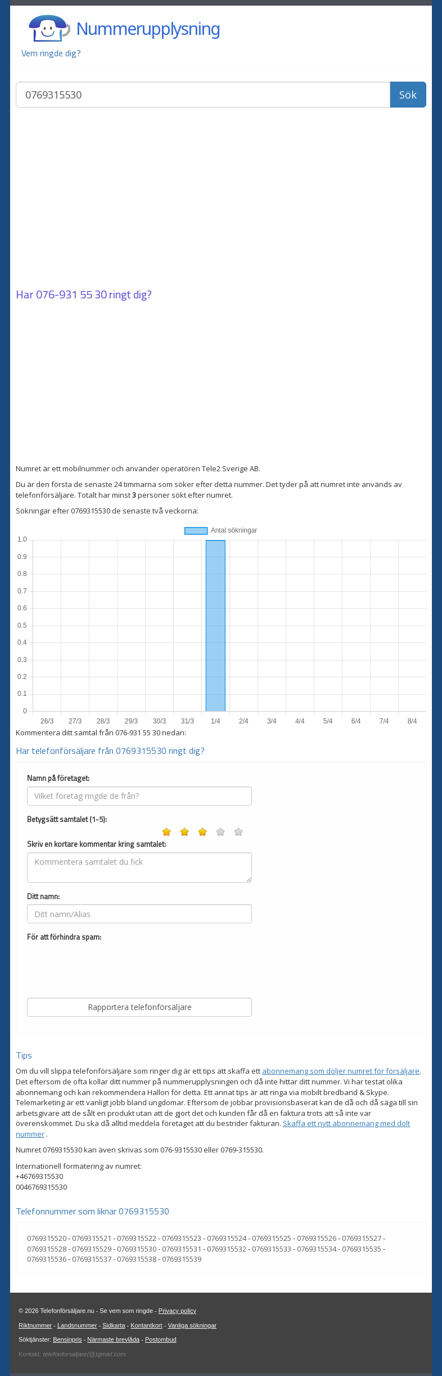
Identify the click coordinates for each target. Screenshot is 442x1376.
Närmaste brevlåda (113, 1339)
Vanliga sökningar (192, 1325)
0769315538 (136, 1259)
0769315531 (181, 1249)
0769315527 (361, 1238)
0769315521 (91, 1238)
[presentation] (112, 967)
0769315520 (46, 1238)
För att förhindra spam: (64, 937)
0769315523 (181, 1238)
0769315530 (136, 1249)
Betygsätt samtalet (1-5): (67, 819)
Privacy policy (177, 1310)
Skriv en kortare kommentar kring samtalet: (96, 844)
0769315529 (91, 1249)
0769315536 (46, 1259)
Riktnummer (35, 1325)
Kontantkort (146, 1325)
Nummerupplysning (148, 28)
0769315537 (91, 1259)
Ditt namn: (43, 896)
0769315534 (316, 1249)
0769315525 (271, 1238)
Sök (408, 94)
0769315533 (271, 1249)
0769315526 (316, 1238)
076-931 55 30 (71, 294)
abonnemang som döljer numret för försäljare (341, 1071)
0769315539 (181, 1259)
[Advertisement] (221, 199)
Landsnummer (77, 1325)
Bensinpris (67, 1339)
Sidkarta (113, 1325)
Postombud (161, 1339)
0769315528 (46, 1249)
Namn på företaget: (58, 778)
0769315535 (361, 1249)
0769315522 (136, 1238)
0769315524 (226, 1238)
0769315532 (226, 1249)
